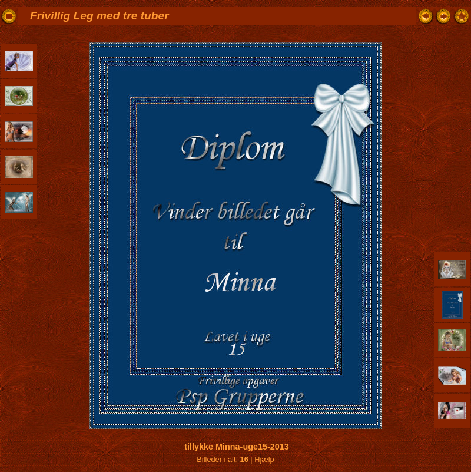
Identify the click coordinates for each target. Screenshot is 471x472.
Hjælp (264, 459)
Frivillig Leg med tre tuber (99, 15)
